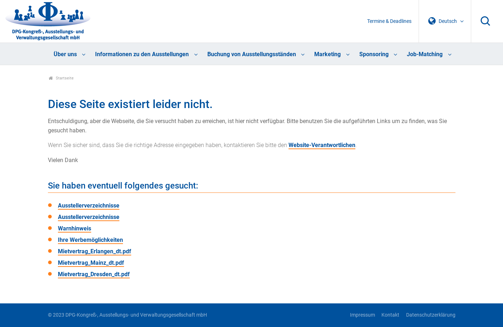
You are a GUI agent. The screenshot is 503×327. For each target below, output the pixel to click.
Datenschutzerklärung (430, 315)
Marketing (327, 54)
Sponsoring (374, 54)
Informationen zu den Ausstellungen (142, 54)
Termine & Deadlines (389, 21)
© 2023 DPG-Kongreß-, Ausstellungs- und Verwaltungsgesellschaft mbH (127, 315)
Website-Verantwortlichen (322, 145)
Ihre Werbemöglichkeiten (90, 239)
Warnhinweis (74, 228)
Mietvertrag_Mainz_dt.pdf (91, 262)
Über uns (65, 54)
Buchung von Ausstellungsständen (251, 54)
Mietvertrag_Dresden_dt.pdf (94, 274)
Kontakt (390, 315)
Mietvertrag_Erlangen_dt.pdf (94, 251)
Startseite (61, 78)
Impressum (362, 315)
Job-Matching (425, 54)
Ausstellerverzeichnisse (88, 205)
